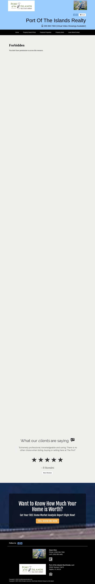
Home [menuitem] (17, 32)
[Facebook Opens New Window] (74, 15)
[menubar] (47, 32)
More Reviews (47, 473)
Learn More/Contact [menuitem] (74, 32)
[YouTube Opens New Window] (77, 15)
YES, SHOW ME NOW (47, 521)
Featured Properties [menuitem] (45, 32)
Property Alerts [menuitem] (60, 32)
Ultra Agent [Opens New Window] (51, 581)
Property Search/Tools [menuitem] (29, 32)
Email (82, 15)
